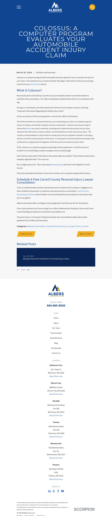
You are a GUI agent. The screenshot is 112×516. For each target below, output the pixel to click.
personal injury (34, 84)
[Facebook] (58, 491)
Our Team (56, 328)
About (56, 323)
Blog (56, 343)
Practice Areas (56, 333)
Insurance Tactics (74, 226)
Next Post (85, 234)
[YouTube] (62, 491)
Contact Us (56, 353)
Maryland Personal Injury (56, 226)
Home (56, 318)
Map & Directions (56, 376)
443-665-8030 (56, 306)
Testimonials (56, 348)
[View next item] (27, 270)
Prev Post (26, 234)
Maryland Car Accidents (36, 226)
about (28, 128)
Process (85, 226)
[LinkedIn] (49, 491)
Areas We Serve (56, 338)
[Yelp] (53, 491)
